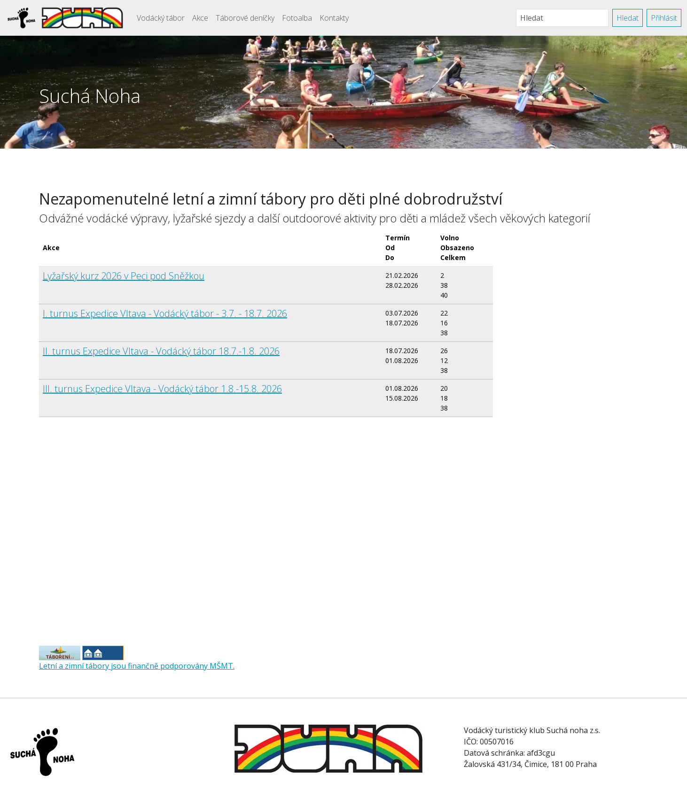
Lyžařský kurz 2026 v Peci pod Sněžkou (123, 275)
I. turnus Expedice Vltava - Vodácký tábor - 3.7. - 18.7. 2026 (165, 313)
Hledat (628, 18)
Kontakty (334, 18)
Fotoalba (297, 18)
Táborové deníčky (245, 18)
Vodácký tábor (161, 18)
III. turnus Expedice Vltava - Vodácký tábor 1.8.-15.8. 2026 (162, 388)
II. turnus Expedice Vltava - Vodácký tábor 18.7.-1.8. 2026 (161, 351)
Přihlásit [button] (664, 18)
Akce (200, 18)
